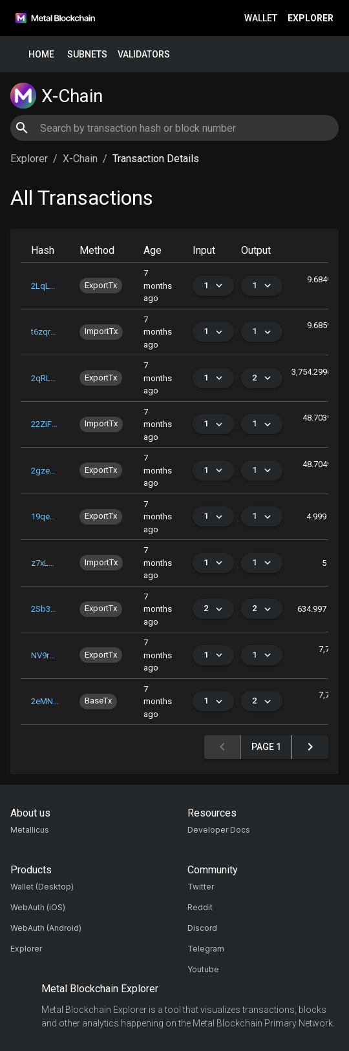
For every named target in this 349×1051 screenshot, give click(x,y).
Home (41, 55)
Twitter (200, 886)
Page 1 (266, 747)
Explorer (310, 18)
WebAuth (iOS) (37, 907)
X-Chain (80, 158)
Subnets (87, 55)
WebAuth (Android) (45, 928)
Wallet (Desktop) (42, 886)
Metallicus (29, 830)
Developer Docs (218, 830)
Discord (202, 928)
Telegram (205, 948)
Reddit (200, 907)
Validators (143, 55)
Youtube (203, 969)
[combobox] (174, 128)
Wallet (260, 18)
